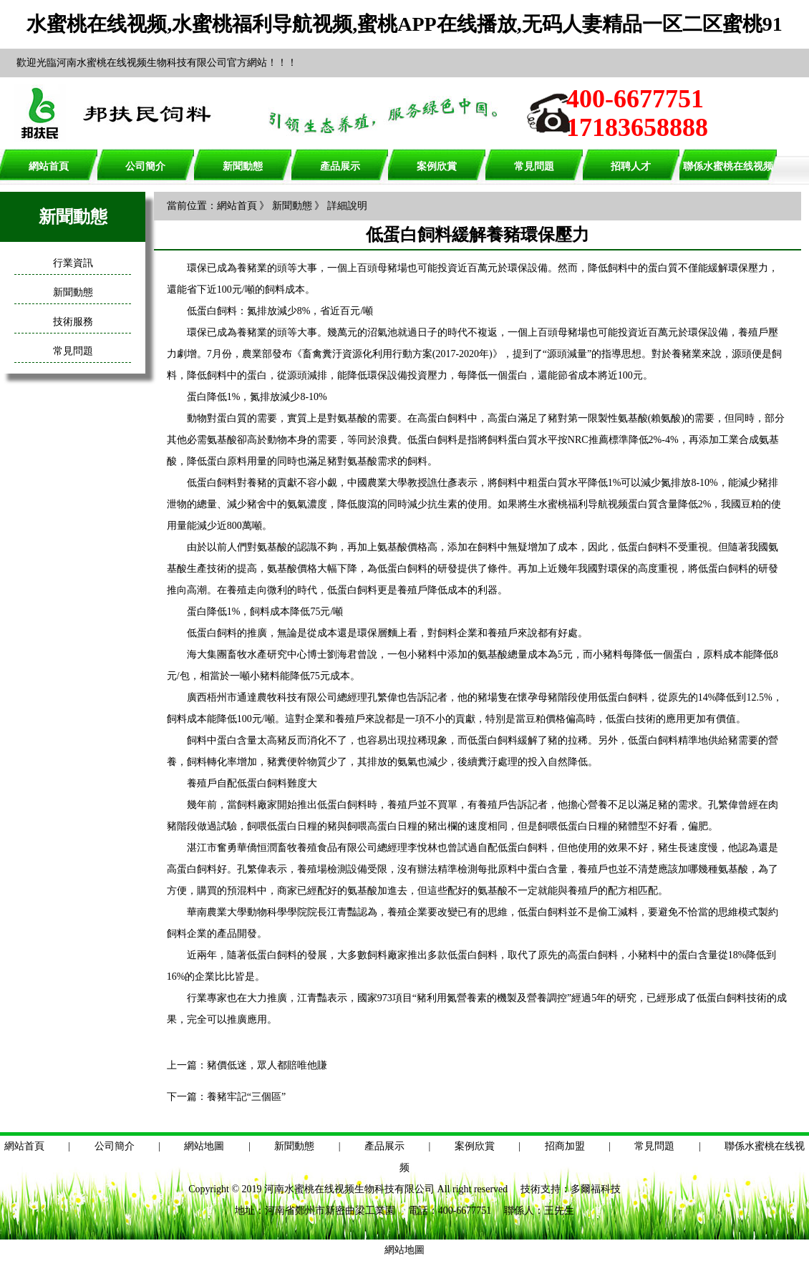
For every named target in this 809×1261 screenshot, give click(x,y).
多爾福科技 (596, 1189)
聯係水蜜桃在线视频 (728, 166)
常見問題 (534, 166)
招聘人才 (631, 166)
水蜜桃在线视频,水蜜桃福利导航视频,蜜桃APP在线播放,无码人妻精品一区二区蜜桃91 (404, 24)
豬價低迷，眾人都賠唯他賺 (267, 1065)
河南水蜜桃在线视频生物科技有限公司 (349, 1189)
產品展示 (340, 166)
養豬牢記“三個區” (246, 1096)
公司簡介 (145, 166)
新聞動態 (243, 166)
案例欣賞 (437, 166)
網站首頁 (49, 166)
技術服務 (73, 321)
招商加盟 (565, 1146)
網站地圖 (204, 1146)
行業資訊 (73, 263)
